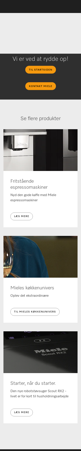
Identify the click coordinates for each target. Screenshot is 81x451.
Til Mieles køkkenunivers (35, 312)
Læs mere (21, 216)
